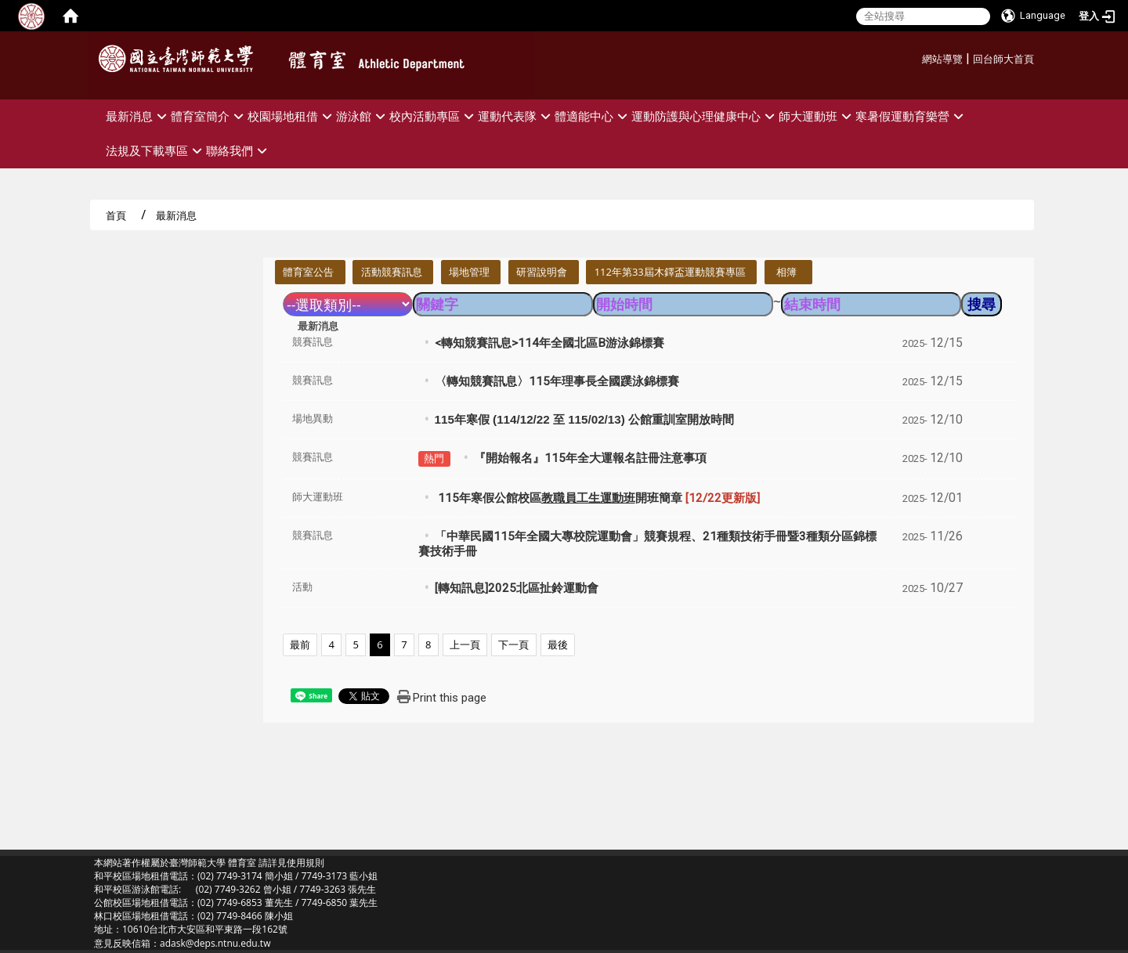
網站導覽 (942, 59)
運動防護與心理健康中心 (705, 116)
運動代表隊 (516, 116)
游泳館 (362, 116)
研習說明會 (541, 272)
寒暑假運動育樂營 (911, 116)
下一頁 (513, 644)
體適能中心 (593, 116)
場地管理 (469, 272)
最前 (300, 644)
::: (916, 57)
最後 (558, 644)
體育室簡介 (209, 116)
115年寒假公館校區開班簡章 (597, 498)
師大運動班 (817, 116)
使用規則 (305, 862)
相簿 (786, 272)
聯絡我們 (238, 150)
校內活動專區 (433, 116)
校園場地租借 (292, 116)
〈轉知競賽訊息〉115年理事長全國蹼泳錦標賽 (557, 381)
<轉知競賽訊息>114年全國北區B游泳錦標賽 (549, 343)
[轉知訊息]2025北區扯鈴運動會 (516, 588)
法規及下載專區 (156, 150)
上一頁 (465, 644)
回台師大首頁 (1003, 59)
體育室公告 (308, 272)
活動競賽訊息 (391, 272)
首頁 (116, 215)
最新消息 (138, 116)
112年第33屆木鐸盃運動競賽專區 (670, 272)
